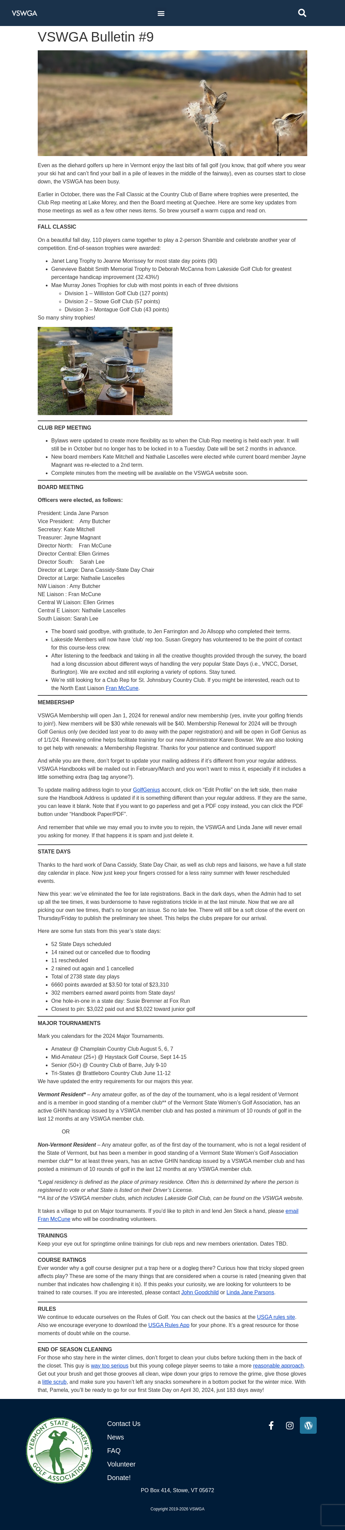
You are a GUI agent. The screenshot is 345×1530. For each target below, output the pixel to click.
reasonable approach (278, 1366)
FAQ (114, 1450)
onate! (121, 1477)
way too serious (109, 1366)
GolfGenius (146, 790)
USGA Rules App (168, 1325)
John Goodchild (200, 1292)
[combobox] (316, 12)
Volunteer (121, 1464)
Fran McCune (122, 688)
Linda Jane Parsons (250, 1292)
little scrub (54, 1382)
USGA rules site (276, 1317)
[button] (160, 13)
